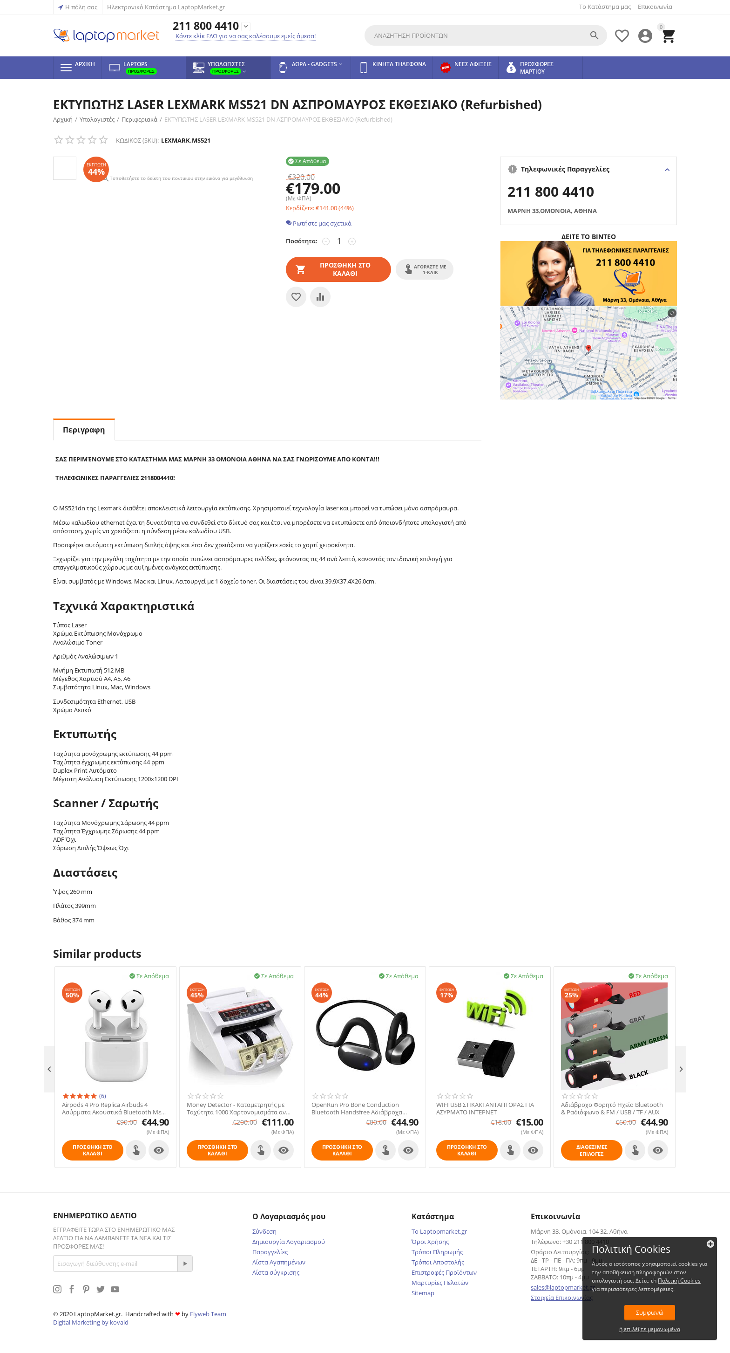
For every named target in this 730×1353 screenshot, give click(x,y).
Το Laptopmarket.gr (439, 1231)
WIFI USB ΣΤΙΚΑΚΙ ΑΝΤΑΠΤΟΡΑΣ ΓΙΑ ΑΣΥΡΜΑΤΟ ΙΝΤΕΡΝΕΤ (485, 1108)
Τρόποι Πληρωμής (437, 1252)
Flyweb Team (208, 1314)
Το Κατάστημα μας (605, 6)
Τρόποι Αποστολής (438, 1262)
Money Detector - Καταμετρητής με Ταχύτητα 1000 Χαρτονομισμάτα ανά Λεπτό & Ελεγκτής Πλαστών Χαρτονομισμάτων (238, 1108)
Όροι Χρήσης (430, 1241)
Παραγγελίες (270, 1252)
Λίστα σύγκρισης (275, 1272)
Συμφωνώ (658, 1311)
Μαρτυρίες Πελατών (440, 1282)
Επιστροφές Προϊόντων (444, 1272)
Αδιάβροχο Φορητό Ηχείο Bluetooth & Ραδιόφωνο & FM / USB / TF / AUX (612, 1108)
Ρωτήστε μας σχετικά (318, 223)
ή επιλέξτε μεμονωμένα (658, 1328)
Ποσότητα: (302, 241)
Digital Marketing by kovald (90, 1322)
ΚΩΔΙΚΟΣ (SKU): (137, 140)
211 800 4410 (206, 25)
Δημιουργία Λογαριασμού (288, 1241)
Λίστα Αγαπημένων (278, 1262)
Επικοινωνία (655, 6)
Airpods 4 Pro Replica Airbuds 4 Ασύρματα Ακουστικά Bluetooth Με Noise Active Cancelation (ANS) (111, 1108)
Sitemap (423, 1293)
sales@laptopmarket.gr (563, 1287)
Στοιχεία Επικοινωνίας (562, 1297)
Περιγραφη (84, 430)
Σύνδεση (264, 1231)
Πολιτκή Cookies (652, 1280)
